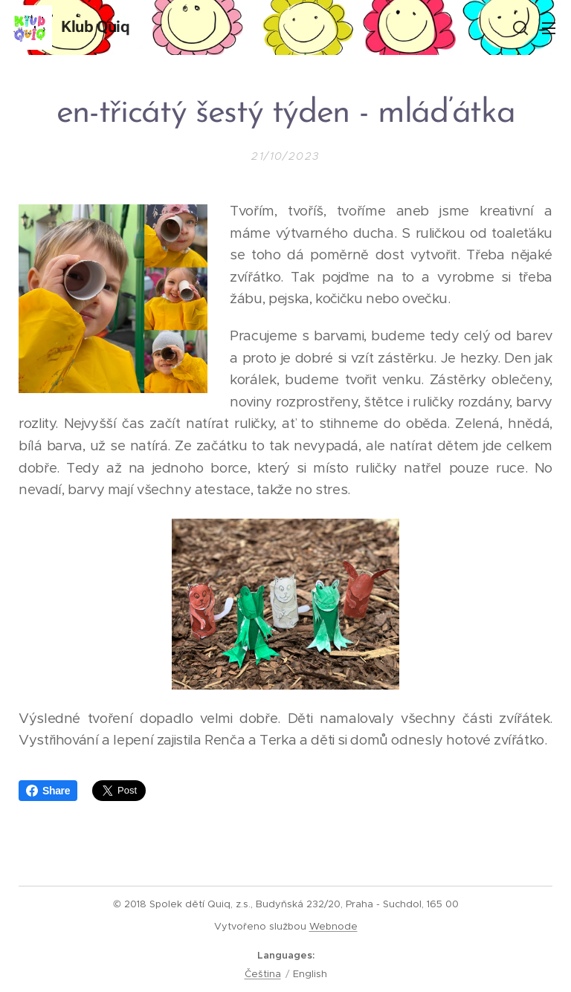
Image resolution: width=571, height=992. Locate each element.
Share (48, 791)
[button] (519, 27)
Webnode (333, 926)
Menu (548, 28)
